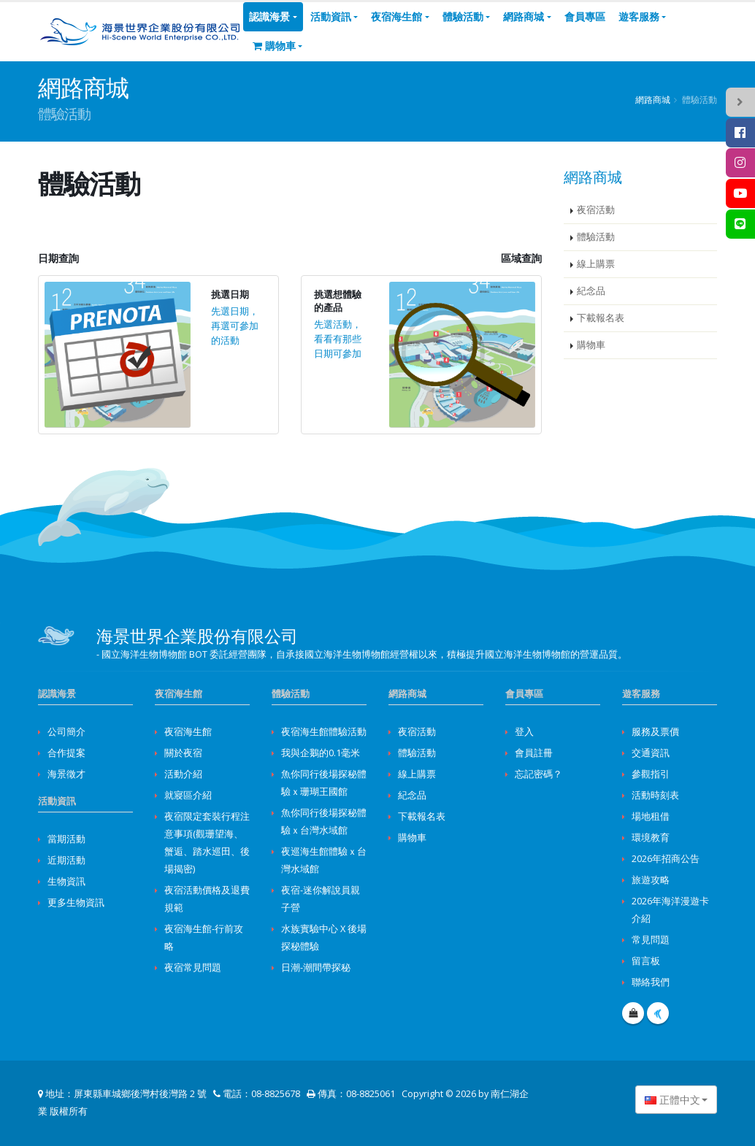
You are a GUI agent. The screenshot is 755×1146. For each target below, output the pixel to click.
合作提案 (66, 753)
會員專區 (584, 16)
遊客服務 (638, 16)
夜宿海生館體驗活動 (324, 732)
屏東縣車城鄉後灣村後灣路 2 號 (140, 1094)
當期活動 (66, 839)
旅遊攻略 (651, 880)
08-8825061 (370, 1094)
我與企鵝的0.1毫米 (320, 753)
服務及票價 (655, 732)
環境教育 (651, 837)
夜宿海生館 (396, 16)
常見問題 (651, 940)
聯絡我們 (651, 982)
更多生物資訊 (75, 902)
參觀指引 (651, 774)
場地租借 (651, 816)
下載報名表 (600, 318)
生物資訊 (66, 881)
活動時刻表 (655, 795)
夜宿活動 (596, 210)
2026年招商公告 (666, 859)
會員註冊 (534, 753)
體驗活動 (462, 16)
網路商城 (523, 16)
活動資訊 (330, 16)
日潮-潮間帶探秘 (315, 967)
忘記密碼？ (538, 774)
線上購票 (596, 264)
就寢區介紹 (188, 795)
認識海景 (269, 16)
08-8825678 (275, 1094)
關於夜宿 (183, 753)
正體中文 (672, 1100)
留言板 (646, 961)
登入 (524, 732)
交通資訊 (651, 753)
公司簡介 (66, 732)
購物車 (274, 46)
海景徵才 (66, 774)
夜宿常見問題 (192, 967)
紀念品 (591, 291)
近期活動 (66, 860)
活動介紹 (183, 774)
